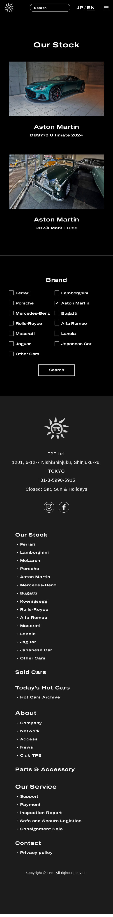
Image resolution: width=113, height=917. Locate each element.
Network (31, 734)
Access (29, 743)
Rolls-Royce (36, 613)
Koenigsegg (35, 604)
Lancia (28, 637)
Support (30, 800)
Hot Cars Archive (42, 701)
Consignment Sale (44, 832)
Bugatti (29, 596)
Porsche (31, 572)
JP (79, 8)
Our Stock (33, 538)
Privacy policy (38, 856)
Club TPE (32, 759)
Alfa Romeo (35, 621)
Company (32, 726)
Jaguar (29, 645)
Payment (31, 808)
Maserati (31, 629)
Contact (29, 846)
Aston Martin (37, 580)
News (27, 751)
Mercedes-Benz (40, 588)
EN (91, 8)
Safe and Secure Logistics (54, 824)
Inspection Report (43, 816)
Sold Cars (32, 675)
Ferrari (28, 548)
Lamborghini (36, 556)
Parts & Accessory (48, 772)
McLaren (31, 564)
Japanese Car (38, 653)
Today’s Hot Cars (45, 691)
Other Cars (34, 662)
